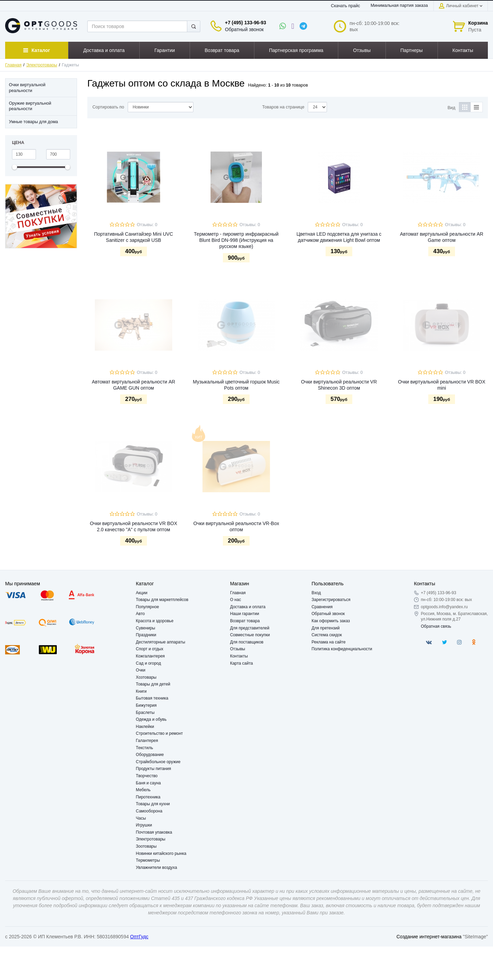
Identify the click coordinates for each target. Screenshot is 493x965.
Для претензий (326, 628)
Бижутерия (146, 705)
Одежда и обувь (151, 719)
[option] (41, 216)
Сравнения (322, 606)
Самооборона (149, 811)
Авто (140, 613)
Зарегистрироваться (331, 599)
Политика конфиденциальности (342, 649)
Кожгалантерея (150, 656)
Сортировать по (108, 107)
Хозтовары (146, 677)
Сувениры (145, 628)
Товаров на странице (283, 107)
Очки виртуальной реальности (27, 87)
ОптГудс (139, 936)
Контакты (239, 656)
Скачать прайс (345, 5)
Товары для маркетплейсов (162, 599)
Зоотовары (146, 846)
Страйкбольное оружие (158, 761)
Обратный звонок (244, 29)
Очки (141, 670)
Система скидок (327, 635)
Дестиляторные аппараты (160, 642)
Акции (142, 592)
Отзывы (237, 649)
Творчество (146, 775)
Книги (141, 691)
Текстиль (144, 747)
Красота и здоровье (155, 620)
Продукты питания (153, 768)
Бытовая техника (152, 698)
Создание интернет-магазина (429, 936)
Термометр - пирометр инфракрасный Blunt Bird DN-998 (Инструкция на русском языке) (236, 240)
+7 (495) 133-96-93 (245, 22)
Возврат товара (245, 620)
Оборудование (150, 754)
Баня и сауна (148, 783)
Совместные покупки (250, 635)
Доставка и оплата (248, 606)
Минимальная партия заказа (399, 5)
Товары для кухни (153, 803)
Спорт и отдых (149, 649)
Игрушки (144, 825)
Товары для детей (153, 684)
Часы (141, 818)
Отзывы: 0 (147, 224)
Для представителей (249, 628)
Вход (316, 592)
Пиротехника (148, 797)
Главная (13, 65)
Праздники (146, 635)
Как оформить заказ (331, 620)
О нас (235, 599)
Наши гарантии (244, 613)
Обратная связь (436, 626)
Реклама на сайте (329, 642)
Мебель (143, 789)
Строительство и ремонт (159, 733)
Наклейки (145, 726)
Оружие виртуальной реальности (30, 106)
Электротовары (41, 65)
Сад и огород (148, 663)
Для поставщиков (247, 642)
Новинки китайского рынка (161, 853)
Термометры (148, 860)
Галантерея (147, 740)
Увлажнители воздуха (156, 867)
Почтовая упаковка (154, 832)
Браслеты (145, 712)
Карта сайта (241, 663)
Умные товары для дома (33, 121)
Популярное (147, 606)
